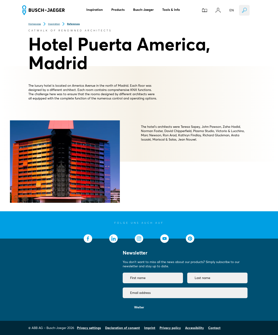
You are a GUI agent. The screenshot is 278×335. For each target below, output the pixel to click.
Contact (214, 328)
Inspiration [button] (94, 10)
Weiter (139, 307)
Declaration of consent (122, 328)
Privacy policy (170, 328)
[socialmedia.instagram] (139, 238)
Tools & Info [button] (171, 10)
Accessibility (194, 328)
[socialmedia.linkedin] (113, 238)
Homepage (34, 24)
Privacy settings (89, 328)
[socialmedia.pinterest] (190, 238)
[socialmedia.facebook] (88, 238)
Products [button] (118, 10)
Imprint (149, 328)
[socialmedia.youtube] (164, 238)
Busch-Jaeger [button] (143, 10)
